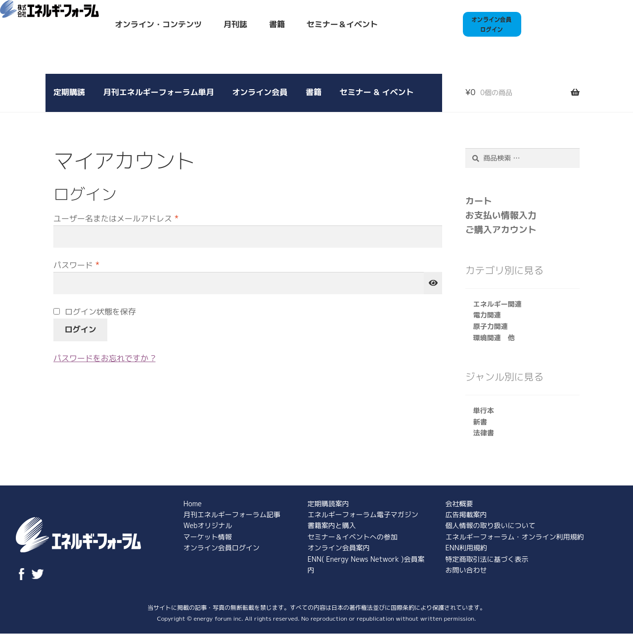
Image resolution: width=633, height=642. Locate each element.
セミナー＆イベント (342, 24)
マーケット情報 (207, 536)
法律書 (483, 432)
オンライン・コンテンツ (158, 24)
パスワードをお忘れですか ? (104, 358)
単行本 (483, 410)
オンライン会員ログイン (221, 547)
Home (192, 503)
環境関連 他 (494, 337)
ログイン (80, 329)
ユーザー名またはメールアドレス (119, 219)
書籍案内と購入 (332, 525)
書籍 (277, 24)
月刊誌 (235, 24)
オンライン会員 (259, 92)
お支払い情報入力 (501, 215)
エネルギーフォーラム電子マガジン (363, 514)
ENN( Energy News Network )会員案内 (366, 564)
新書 (480, 422)
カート (478, 201)
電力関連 (487, 315)
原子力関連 (490, 326)
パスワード (80, 265)
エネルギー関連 (497, 304)
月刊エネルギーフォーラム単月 (158, 92)
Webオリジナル (207, 525)
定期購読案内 (328, 503)
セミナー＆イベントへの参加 (353, 536)
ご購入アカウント (501, 229)
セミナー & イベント (377, 92)
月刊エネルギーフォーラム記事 (231, 514)
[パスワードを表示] (433, 283)
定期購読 (69, 92)
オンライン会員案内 (339, 547)
